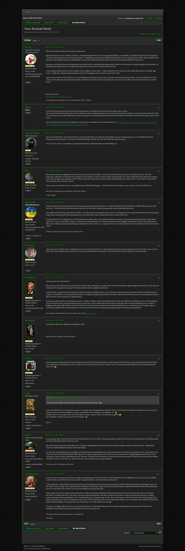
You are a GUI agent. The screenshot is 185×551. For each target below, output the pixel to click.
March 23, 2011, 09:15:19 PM (54, 47)
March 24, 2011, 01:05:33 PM (54, 277)
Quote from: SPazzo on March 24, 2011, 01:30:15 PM (66, 398)
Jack (27, 170)
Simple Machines (40, 546)
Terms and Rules (149, 546)
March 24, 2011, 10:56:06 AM (54, 245)
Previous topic (145, 34)
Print (159, 40)
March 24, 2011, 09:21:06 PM (54, 435)
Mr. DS (28, 47)
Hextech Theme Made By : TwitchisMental (37, 548)
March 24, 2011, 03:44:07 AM (54, 133)
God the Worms (32, 133)
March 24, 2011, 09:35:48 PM (54, 474)
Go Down (27, 40)
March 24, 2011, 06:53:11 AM (54, 171)
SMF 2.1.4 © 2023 (29, 546)
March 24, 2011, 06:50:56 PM (54, 393)
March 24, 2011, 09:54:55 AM (54, 202)
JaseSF (28, 435)
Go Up (26, 524)
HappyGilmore (32, 474)
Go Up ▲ (158, 546)
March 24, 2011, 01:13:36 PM (54, 320)
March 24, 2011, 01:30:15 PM (54, 358)
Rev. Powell (30, 202)
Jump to (127, 533)
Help (140, 546)
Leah (27, 393)
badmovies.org (91, 313)
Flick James (30, 277)
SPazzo (28, 358)
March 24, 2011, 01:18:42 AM (54, 107)
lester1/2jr (30, 245)
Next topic (156, 34)
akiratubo (30, 320)
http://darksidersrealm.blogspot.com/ (59, 96)
